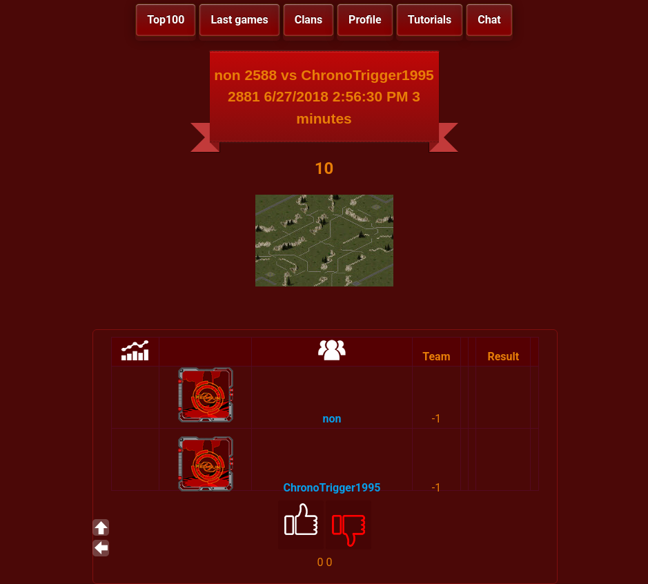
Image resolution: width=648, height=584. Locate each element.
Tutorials (430, 19)
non (332, 418)
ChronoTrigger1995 (332, 487)
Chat (489, 19)
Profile (365, 19)
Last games (239, 19)
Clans (308, 19)
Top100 (165, 19)
